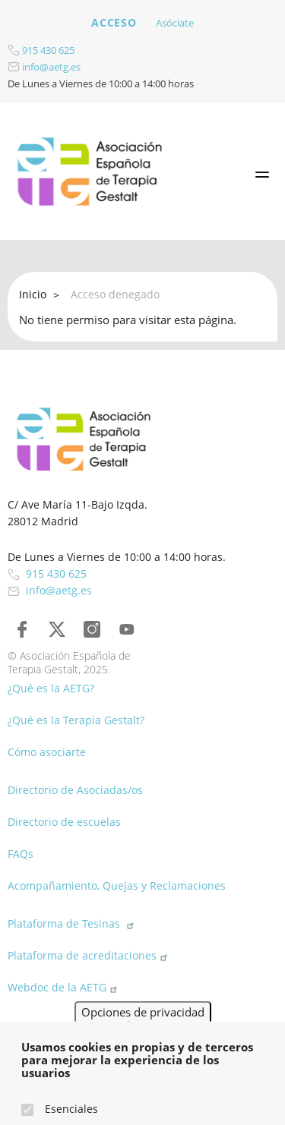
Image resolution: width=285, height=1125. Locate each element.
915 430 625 (41, 50)
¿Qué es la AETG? (51, 688)
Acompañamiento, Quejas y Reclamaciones (117, 885)
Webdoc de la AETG (64, 987)
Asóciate (175, 23)
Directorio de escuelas (64, 822)
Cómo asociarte (47, 752)
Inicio (32, 294)
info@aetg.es (44, 67)
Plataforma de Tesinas (73, 923)
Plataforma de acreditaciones (89, 955)
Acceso (113, 22)
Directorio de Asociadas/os (75, 790)
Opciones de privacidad (142, 1027)
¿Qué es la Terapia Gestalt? (76, 720)
